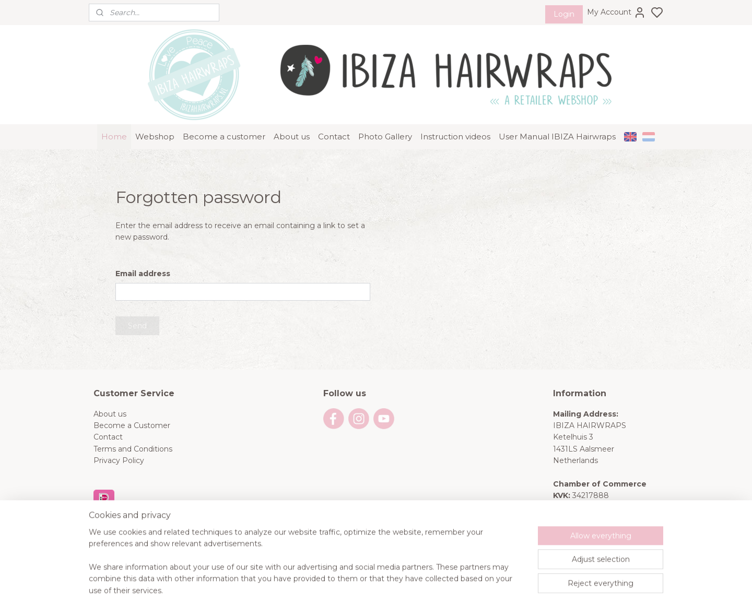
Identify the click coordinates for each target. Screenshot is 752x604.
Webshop (154, 136)
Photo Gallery (385, 136)
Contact (334, 136)
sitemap (411, 584)
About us (292, 136)
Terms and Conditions (132, 449)
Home (114, 136)
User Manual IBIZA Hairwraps (557, 136)
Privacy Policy (118, 460)
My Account (616, 12)
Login (564, 14)
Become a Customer (131, 425)
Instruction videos (455, 136)
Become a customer (224, 136)
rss (430, 584)
